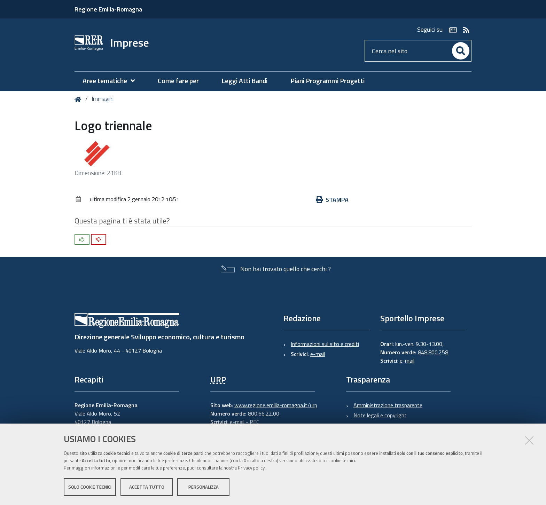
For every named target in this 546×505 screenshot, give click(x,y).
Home (79, 99)
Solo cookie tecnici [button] (89, 486)
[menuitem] (112, 81)
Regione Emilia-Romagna (108, 9)
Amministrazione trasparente (387, 405)
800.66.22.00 (263, 413)
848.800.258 (433, 352)
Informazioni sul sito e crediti (325, 344)
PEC (254, 422)
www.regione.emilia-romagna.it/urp (275, 405)
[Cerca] (460, 51)
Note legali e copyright (380, 415)
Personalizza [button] (203, 486)
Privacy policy (251, 467)
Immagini (103, 98)
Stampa (332, 199)
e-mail (317, 354)
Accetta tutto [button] (146, 486)
